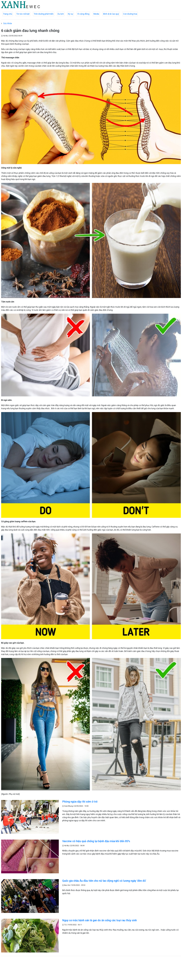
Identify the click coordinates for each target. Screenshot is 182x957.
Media (96, 14)
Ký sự (70, 14)
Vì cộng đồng (83, 14)
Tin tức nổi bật (23, 14)
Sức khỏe (7, 23)
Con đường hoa (130, 14)
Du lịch (61, 14)
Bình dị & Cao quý (111, 14)
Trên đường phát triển (43, 14)
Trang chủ (7, 14)
